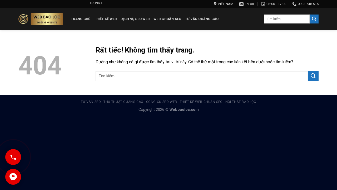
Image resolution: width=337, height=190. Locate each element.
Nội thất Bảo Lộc (240, 102)
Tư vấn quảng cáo (202, 19)
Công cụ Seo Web (161, 102)
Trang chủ (80, 19)
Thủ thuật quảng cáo (123, 102)
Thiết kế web (105, 19)
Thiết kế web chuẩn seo (201, 102)
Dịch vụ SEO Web (135, 19)
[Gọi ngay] (13, 157)
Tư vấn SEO (91, 102)
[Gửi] (314, 19)
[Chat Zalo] (13, 177)
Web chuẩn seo (167, 19)
